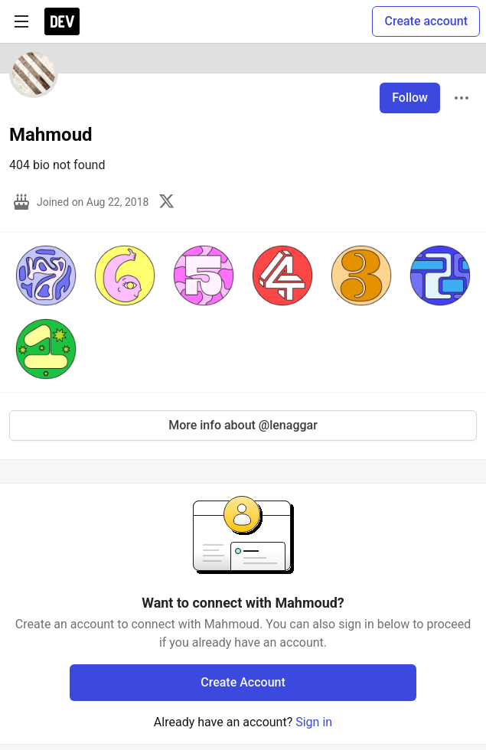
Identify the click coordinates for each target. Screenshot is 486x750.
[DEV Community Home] (62, 21)
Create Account (243, 682)
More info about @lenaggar (243, 425)
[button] (45, 275)
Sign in (313, 722)
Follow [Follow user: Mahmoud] (410, 97)
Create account (426, 21)
